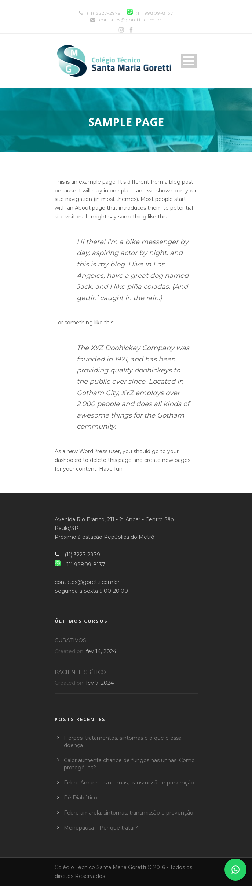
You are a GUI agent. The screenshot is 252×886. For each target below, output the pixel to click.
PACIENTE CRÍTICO (80, 672)
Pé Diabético (80, 797)
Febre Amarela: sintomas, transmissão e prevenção (129, 782)
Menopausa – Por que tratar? (101, 827)
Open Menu (189, 61)
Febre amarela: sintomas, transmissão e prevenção (128, 812)
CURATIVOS (70, 640)
